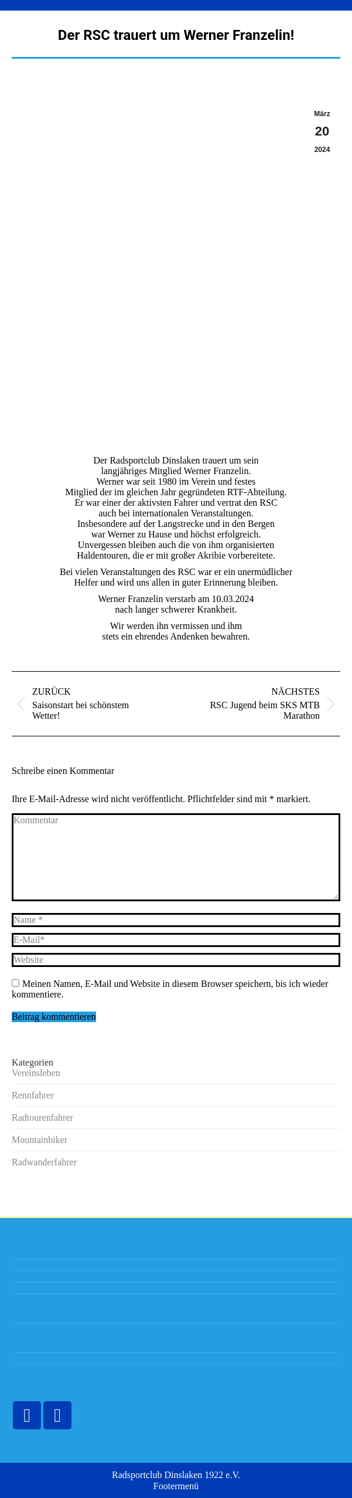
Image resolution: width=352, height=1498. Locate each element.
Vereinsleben (36, 1073)
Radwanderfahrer (44, 1162)
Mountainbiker (39, 1140)
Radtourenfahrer (42, 1117)
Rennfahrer (33, 1095)
